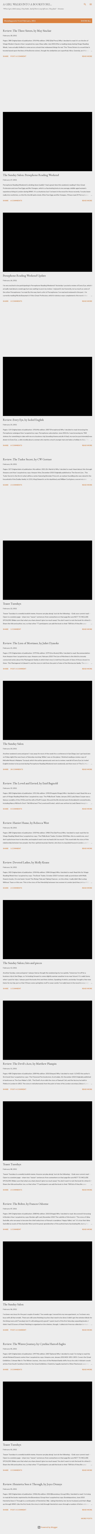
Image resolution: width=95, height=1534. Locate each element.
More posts (86, 1518)
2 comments (16, 485)
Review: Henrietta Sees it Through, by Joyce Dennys (32, 1484)
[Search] (84, 4)
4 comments (16, 809)
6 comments (16, 201)
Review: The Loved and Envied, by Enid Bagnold (30, 783)
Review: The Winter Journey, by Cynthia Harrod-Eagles (34, 1344)
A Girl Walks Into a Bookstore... (27, 4)
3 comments (16, 301)
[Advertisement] (47, 85)
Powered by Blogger (48, 1527)
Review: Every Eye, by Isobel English (23, 420)
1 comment (15, 629)
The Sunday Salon (13, 744)
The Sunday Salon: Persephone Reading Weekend (31, 175)
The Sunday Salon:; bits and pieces (22, 963)
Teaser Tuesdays (12, 603)
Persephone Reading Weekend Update (24, 275)
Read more (87, 56)
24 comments (16, 769)
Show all (86, 21)
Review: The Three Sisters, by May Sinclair (27, 30)
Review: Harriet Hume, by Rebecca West (26, 823)
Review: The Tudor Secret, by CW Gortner (27, 459)
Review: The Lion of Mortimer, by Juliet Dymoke (31, 643)
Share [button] (5, 56)
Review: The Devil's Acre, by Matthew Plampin (30, 1063)
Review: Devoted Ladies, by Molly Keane (26, 862)
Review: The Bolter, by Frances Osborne (25, 1204)
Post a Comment (18, 56)
